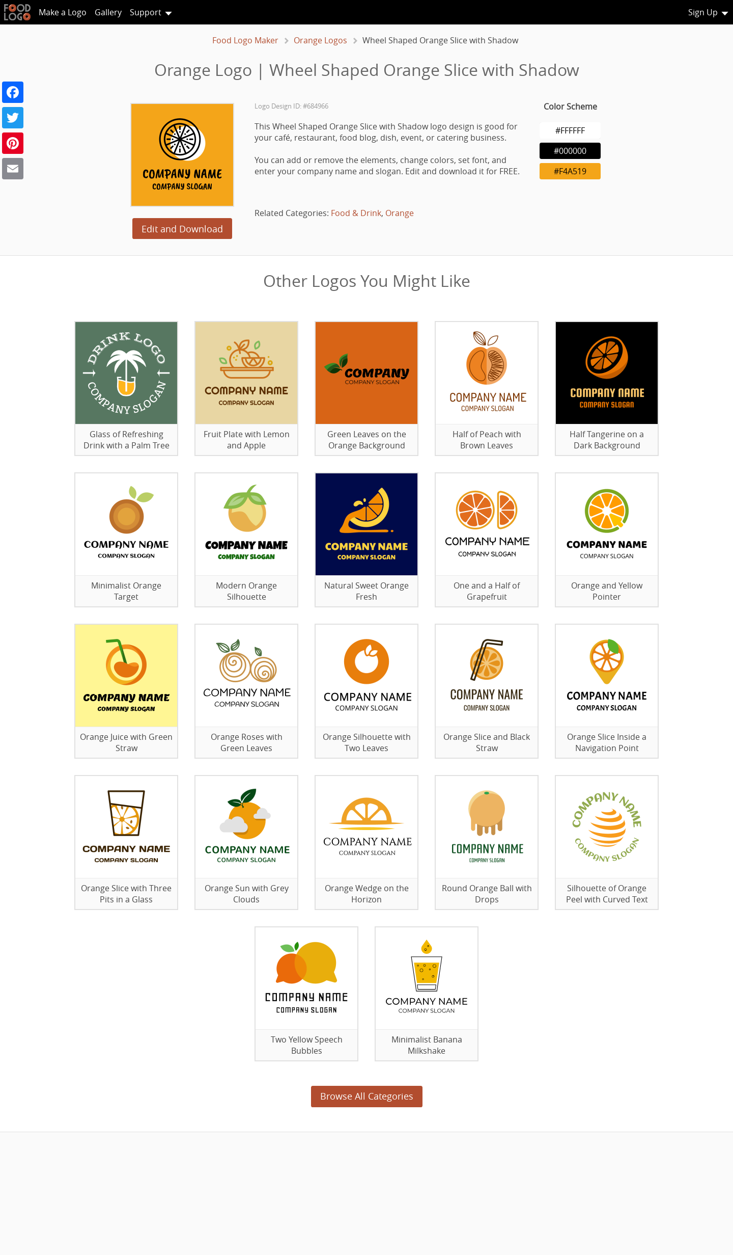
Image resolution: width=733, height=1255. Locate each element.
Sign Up (703, 12)
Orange (399, 213)
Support (145, 12)
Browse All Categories (366, 1096)
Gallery (108, 12)
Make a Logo (63, 12)
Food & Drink (356, 213)
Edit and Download (182, 229)
